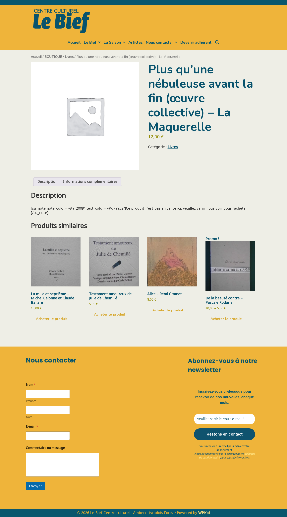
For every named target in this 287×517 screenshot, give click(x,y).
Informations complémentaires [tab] (90, 181)
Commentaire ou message (45, 448)
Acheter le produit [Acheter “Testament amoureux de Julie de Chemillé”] (109, 314)
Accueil (74, 42)
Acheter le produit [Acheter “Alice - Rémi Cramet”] (167, 310)
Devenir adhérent (195, 42)
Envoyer (35, 485)
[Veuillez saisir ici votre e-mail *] (224, 419)
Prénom (31, 401)
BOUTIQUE (53, 56)
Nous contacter (162, 42)
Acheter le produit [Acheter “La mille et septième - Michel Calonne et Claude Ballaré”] (51, 318)
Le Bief (93, 42)
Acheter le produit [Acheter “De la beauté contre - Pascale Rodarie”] (226, 318)
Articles (135, 42)
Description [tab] (47, 181)
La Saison (115, 42)
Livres (69, 56)
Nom (29, 417)
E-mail (32, 426)
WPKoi (204, 512)
